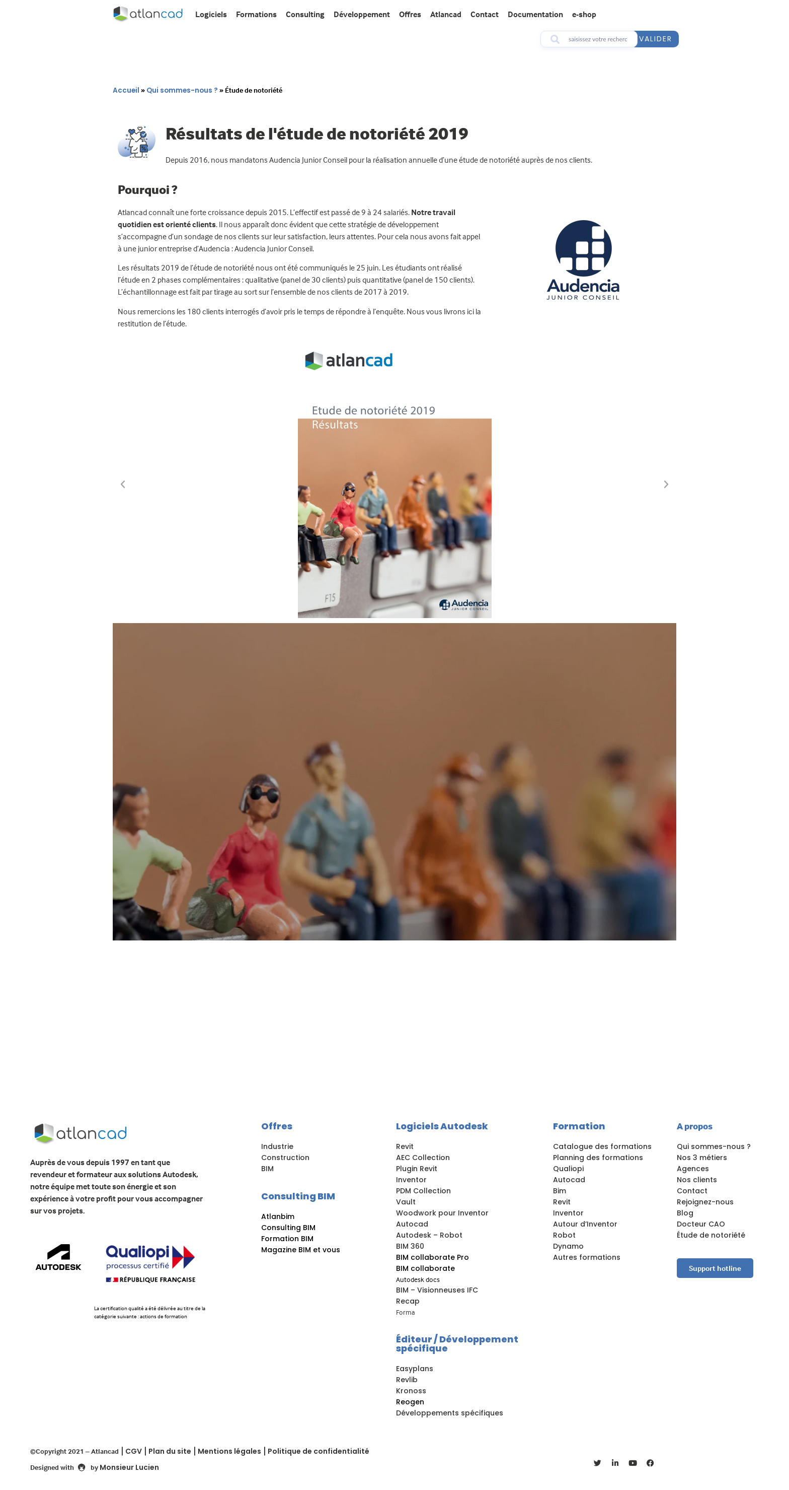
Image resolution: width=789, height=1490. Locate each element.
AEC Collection (423, 1158)
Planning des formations (599, 1158)
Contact (484, 14)
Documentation (535, 14)
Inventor (411, 1180)
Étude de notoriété (711, 1235)
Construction (285, 1158)
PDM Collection (423, 1191)
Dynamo (568, 1246)
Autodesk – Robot (429, 1235)
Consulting (305, 14)
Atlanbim (277, 1216)
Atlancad (445, 14)
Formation (579, 1126)
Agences (693, 1169)
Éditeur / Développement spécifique (457, 1343)
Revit (405, 1146)
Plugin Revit (416, 1169)
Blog (685, 1213)
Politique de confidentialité (318, 1451)
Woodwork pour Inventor (442, 1213)
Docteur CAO (701, 1224)
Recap (408, 1301)
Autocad (412, 1224)
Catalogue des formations (602, 1146)
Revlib (407, 1380)
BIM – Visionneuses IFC (437, 1290)
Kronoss (411, 1391)
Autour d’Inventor (585, 1224)
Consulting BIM (298, 1196)
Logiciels (211, 14)
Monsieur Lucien (129, 1467)
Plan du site (169, 1451)
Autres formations (586, 1257)
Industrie (277, 1146)
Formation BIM (287, 1239)
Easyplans (414, 1369)
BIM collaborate (425, 1268)
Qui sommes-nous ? (182, 90)
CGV (133, 1451)
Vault (406, 1202)
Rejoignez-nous (705, 1202)
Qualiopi (568, 1169)
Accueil (126, 90)
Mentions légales (229, 1451)
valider (655, 39)
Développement (362, 14)
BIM (267, 1169)
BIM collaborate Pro (432, 1257)
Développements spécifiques (449, 1413)
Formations (256, 14)
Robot (564, 1235)
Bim (559, 1191)
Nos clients (697, 1180)
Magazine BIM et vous (300, 1250)
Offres (410, 14)
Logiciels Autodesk (442, 1126)
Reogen (410, 1402)
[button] (123, 485)
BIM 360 (410, 1246)
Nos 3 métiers (702, 1158)
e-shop (584, 14)
